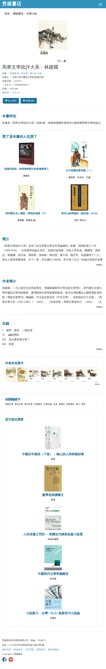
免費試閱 (28, 100)
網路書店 (18, 13)
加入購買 (11, 100)
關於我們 (6, 649)
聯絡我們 (18, 649)
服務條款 (41, 649)
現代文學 (28, 404)
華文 (84, 404)
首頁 (7, 13)
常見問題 (29, 649)
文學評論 (48, 404)
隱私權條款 (53, 649)
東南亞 (62, 404)
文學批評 (38, 404)
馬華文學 (9, 404)
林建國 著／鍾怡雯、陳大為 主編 (26, 73)
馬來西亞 (70, 404)
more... (100, 264)
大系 (55, 404)
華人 (78, 404)
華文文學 (19, 404)
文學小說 (31, 13)
